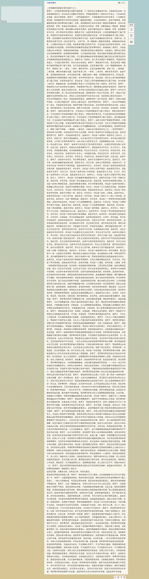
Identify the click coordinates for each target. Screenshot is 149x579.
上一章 (117, 577)
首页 (131, 25)
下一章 (122, 577)
